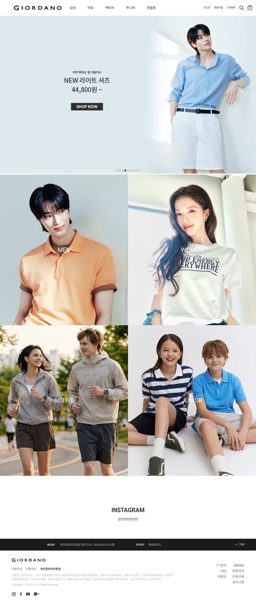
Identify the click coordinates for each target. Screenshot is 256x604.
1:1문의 (221, 565)
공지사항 (238, 582)
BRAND (239, 565)
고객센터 (231, 7)
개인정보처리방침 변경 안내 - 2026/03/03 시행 (87, 544)
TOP (242, 544)
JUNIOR (192, 400)
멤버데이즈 (154, 544)
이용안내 (17, 568)
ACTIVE (64, 400)
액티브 (109, 8)
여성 (91, 8)
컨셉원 (151, 8)
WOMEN (192, 249)
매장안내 (238, 571)
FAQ (223, 571)
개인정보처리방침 (50, 568)
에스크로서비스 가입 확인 (144, 579)
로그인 (207, 7)
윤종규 (169, 575)
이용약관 (31, 568)
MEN (64, 249)
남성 (73, 8)
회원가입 (218, 7)
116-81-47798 (37, 579)
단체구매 (238, 577)
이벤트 (222, 577)
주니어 (130, 8)
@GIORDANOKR (128, 518)
